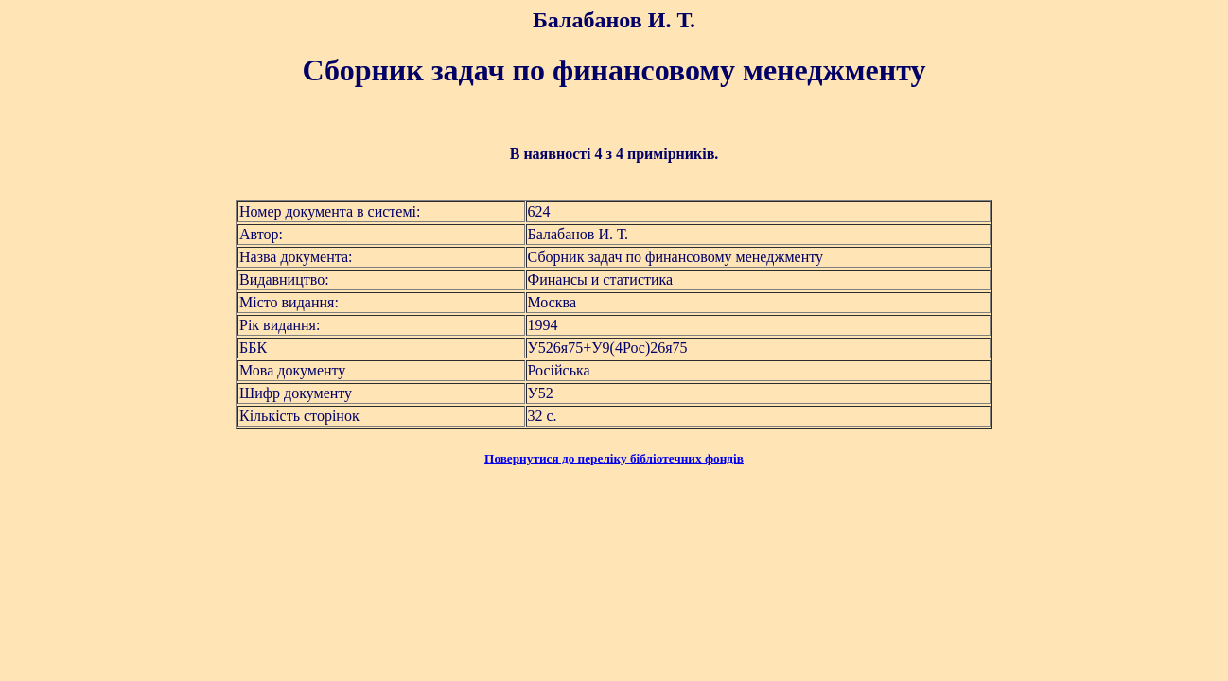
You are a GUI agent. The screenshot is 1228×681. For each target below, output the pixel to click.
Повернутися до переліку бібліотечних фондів (614, 458)
